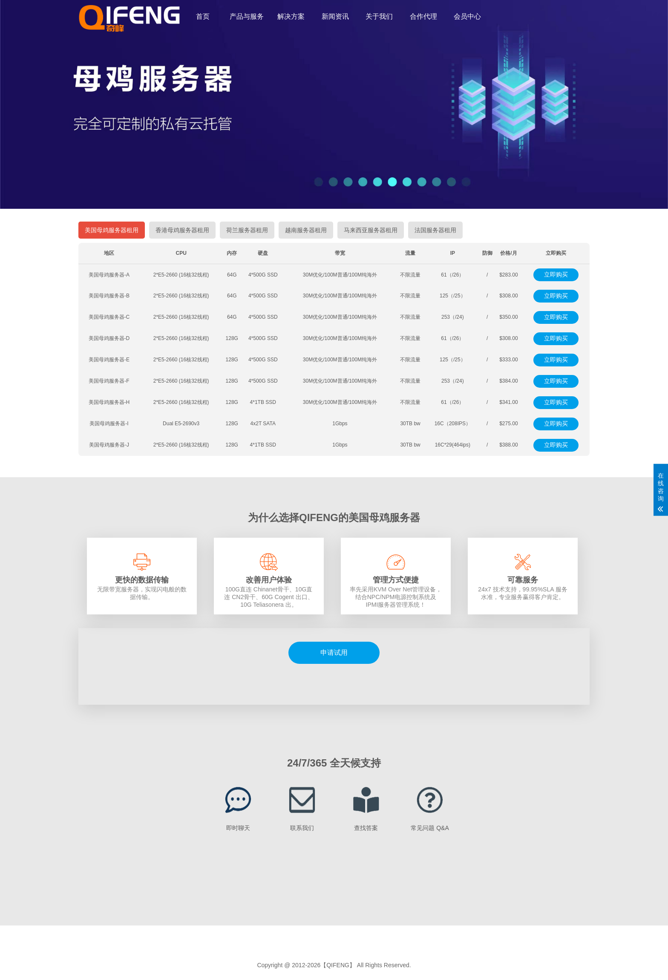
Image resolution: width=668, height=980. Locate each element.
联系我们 (302, 827)
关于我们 (379, 16)
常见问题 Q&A (430, 827)
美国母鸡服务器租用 (111, 230)
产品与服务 (247, 16)
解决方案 (291, 16)
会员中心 (467, 16)
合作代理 (423, 16)
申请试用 (334, 652)
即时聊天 (238, 827)
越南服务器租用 (306, 230)
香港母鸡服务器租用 (182, 230)
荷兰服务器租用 (247, 230)
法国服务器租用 (435, 230)
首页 (203, 16)
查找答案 (366, 827)
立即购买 (556, 274)
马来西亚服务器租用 (370, 230)
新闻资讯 (335, 16)
